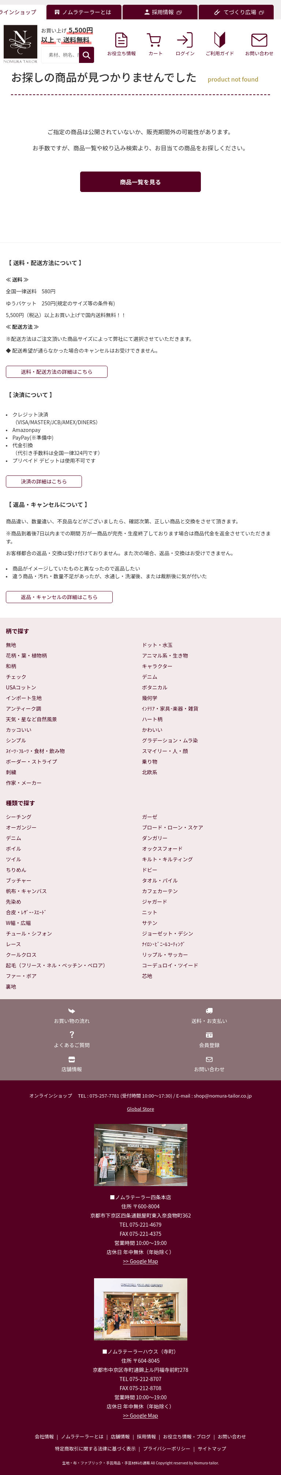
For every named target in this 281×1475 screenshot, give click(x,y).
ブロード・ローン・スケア (172, 827)
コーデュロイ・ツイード (170, 965)
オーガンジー (21, 827)
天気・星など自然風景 (31, 719)
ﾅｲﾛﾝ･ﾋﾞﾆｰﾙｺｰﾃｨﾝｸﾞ (164, 944)
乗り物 (149, 761)
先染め (13, 901)
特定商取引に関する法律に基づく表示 (95, 1448)
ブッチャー (18, 880)
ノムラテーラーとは (82, 1436)
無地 (11, 644)
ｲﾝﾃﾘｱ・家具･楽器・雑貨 (170, 708)
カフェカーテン (160, 891)
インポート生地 (24, 697)
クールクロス (21, 954)
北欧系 (149, 772)
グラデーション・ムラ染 (170, 740)
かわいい (152, 729)
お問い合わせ (232, 1436)
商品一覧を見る (140, 181)
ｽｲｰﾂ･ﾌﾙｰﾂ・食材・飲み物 (35, 751)
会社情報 (44, 1436)
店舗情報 (120, 1436)
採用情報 (146, 1436)
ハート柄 (152, 719)
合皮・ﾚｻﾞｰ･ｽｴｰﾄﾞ (26, 912)
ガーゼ (149, 816)
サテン (149, 922)
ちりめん (16, 869)
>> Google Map (140, 1261)
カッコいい (18, 729)
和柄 (11, 666)
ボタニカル (155, 687)
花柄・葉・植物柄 (26, 655)
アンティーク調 (23, 708)
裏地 (11, 986)
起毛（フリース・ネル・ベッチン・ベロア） (57, 965)
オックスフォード (162, 848)
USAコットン (21, 687)
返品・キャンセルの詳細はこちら (59, 597)
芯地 (147, 975)
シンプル (16, 740)
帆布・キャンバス (26, 891)
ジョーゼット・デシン (167, 933)
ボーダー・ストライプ (31, 761)
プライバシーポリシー (167, 1448)
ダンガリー (155, 838)
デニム (149, 676)
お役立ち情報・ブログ (186, 1436)
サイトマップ (212, 1448)
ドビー (149, 869)
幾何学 (149, 697)
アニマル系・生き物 (165, 655)
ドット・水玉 (157, 644)
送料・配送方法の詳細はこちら (57, 371)
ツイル (13, 859)
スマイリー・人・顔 (165, 751)
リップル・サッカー (165, 954)
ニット (149, 912)
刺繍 (11, 772)
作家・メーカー (24, 782)
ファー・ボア (21, 975)
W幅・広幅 (18, 922)
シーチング (18, 816)
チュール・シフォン (29, 933)
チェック (16, 676)
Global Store (140, 1108)
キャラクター (157, 666)
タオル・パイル (160, 880)
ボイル (13, 848)
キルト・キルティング (167, 859)
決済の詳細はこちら (44, 481)
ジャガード (154, 901)
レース (13, 944)
